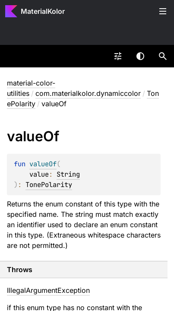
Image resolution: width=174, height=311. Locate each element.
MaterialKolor (43, 11)
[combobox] (118, 56)
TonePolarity (48, 184)
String (68, 174)
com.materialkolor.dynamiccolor (88, 93)
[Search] (163, 56)
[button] (163, 56)
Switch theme (140, 56)
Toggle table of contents (163, 11)
